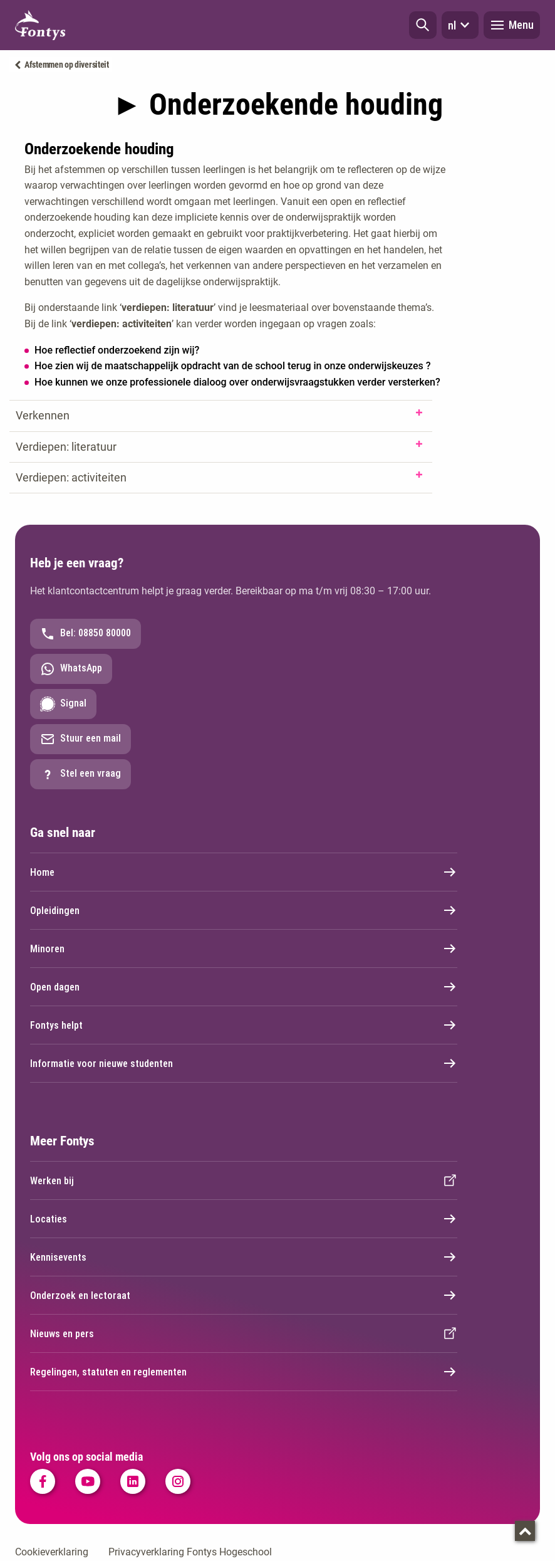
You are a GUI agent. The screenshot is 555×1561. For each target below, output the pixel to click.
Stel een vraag (80, 774)
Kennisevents (243, 1256)
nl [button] (460, 25)
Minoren (243, 948)
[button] (423, 25)
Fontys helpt (243, 1025)
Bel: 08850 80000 (85, 633)
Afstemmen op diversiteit (66, 65)
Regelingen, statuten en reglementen (243, 1371)
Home (243, 872)
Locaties (243, 1218)
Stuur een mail (80, 739)
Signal (63, 704)
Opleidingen (243, 910)
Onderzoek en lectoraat (243, 1295)
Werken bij (243, 1180)
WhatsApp (71, 668)
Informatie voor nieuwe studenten (243, 1063)
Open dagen (243, 986)
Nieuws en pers (243, 1333)
